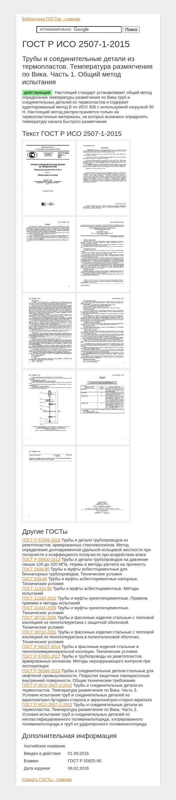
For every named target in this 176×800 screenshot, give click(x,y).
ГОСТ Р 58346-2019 (41, 670)
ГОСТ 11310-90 (37, 588)
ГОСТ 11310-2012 (39, 598)
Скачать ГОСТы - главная (47, 779)
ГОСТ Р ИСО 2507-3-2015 (47, 685)
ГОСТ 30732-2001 (39, 632)
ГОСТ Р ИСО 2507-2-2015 (47, 704)
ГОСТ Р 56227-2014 (41, 646)
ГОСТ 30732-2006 (39, 617)
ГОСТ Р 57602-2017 (41, 656)
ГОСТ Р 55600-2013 (41, 559)
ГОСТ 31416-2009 (39, 607)
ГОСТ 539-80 (34, 578)
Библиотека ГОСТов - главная (51, 18)
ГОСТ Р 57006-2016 (41, 540)
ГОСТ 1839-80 (36, 569)
